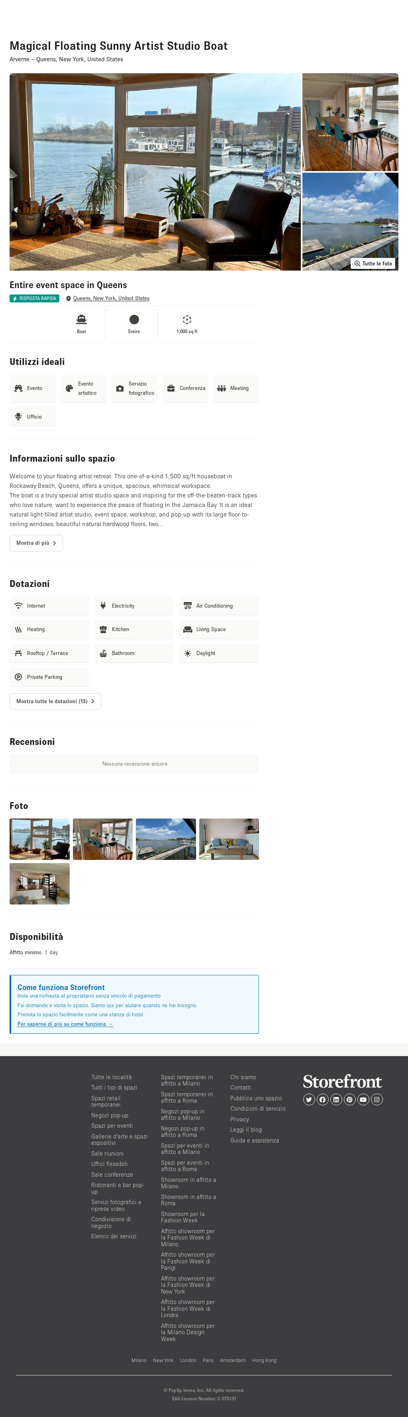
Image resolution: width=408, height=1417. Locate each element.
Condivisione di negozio (111, 1222)
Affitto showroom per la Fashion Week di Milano (188, 1237)
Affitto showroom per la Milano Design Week (188, 1332)
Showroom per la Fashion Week (183, 1217)
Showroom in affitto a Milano (188, 1183)
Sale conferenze (112, 1174)
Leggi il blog (246, 1129)
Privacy (239, 1119)
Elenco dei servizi (114, 1236)
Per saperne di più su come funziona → (65, 1024)
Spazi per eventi (112, 1125)
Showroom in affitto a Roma (188, 1200)
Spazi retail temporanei (106, 1101)
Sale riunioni (107, 1153)
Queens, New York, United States (111, 298)
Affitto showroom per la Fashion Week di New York (188, 1285)
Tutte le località (111, 1077)
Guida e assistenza (254, 1140)
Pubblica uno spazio (256, 1098)
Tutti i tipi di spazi (114, 1087)
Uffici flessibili (109, 1163)
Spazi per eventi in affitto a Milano (185, 1149)
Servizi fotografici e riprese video (116, 1205)
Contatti (240, 1087)
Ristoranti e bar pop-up (117, 1188)
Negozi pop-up (109, 1115)
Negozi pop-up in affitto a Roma (182, 1131)
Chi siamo (243, 1077)
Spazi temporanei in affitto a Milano (187, 1080)
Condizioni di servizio (258, 1108)
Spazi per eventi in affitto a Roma (185, 1166)
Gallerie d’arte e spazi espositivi (119, 1139)
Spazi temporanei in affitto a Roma (187, 1097)
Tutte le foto (373, 263)
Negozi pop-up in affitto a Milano (182, 1114)
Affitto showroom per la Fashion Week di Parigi (188, 1261)
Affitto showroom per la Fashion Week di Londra (188, 1308)
